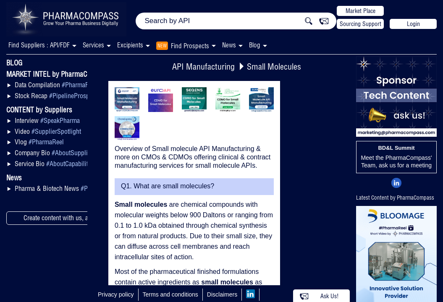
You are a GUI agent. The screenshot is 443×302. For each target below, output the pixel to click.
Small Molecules (274, 66)
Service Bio (55, 163)
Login (413, 24)
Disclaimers (222, 294)
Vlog (39, 142)
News (229, 45)
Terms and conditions (170, 294)
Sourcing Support (360, 24)
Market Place (360, 11)
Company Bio (54, 152)
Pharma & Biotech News (65, 188)
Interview (47, 120)
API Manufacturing (203, 66)
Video (48, 131)
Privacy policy (116, 294)
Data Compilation (56, 85)
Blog (254, 45)
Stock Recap (58, 95)
